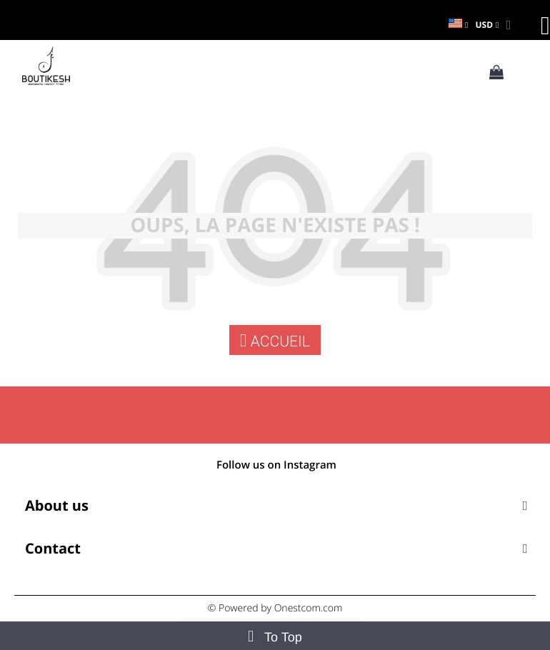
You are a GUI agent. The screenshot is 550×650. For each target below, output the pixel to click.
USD (484, 25)
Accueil (275, 340)
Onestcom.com (308, 608)
